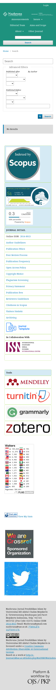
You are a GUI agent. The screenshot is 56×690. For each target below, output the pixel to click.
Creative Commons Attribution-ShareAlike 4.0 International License (27, 649)
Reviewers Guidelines (17, 298)
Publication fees (14, 292)
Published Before (13, 90)
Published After (13, 71)
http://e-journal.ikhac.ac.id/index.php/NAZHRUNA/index (31, 656)
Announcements (20, 19)
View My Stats (25, 516)
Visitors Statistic (14, 311)
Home (6, 51)
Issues (37, 19)
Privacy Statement (15, 286)
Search (28, 43)
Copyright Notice (15, 273)
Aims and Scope (38, 25)
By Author (32, 71)
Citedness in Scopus (16, 305)
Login (46, 5)
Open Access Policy (16, 267)
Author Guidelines (16, 242)
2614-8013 (25, 236)
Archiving (11, 317)
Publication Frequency (18, 261)
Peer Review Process (16, 255)
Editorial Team (17, 25)
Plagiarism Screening (17, 280)
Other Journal (35, 31)
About (18, 31)
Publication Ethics (15, 248)
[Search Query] (28, 37)
